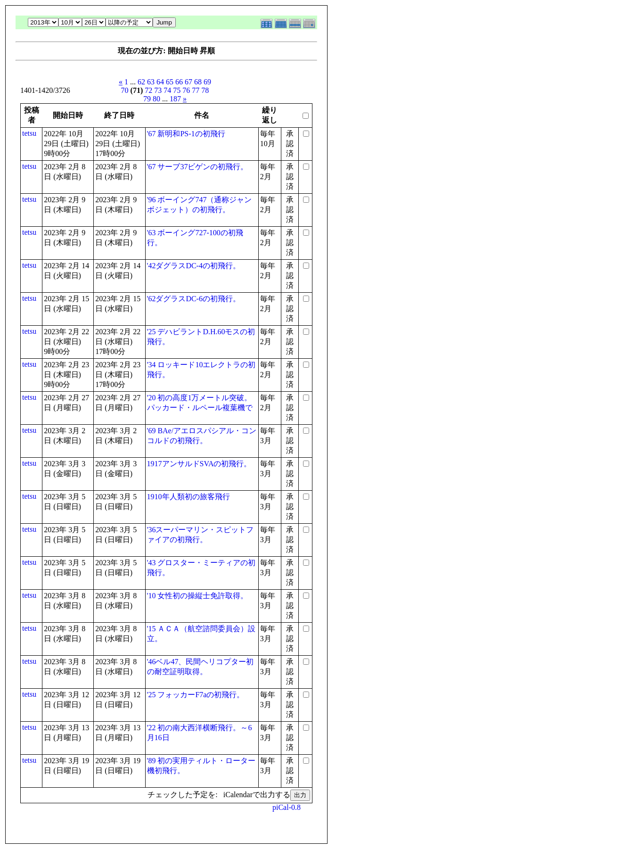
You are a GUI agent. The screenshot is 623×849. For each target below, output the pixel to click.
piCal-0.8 (286, 807)
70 (125, 90)
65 (169, 82)
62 (141, 82)
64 (160, 82)
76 (186, 90)
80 (156, 99)
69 (207, 82)
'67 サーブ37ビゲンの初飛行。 (197, 167)
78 (205, 90)
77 (195, 90)
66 (179, 82)
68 (198, 82)
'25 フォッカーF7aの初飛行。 (196, 695)
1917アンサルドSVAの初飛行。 (199, 464)
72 (148, 90)
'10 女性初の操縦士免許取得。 (197, 596)
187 (175, 99)
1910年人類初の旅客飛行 (188, 497)
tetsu (29, 133)
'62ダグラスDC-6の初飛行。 (193, 299)
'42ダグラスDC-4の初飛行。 (193, 266)
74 (167, 90)
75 (176, 90)
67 (188, 82)
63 (151, 82)
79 (147, 99)
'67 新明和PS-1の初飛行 (186, 134)
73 (158, 90)
